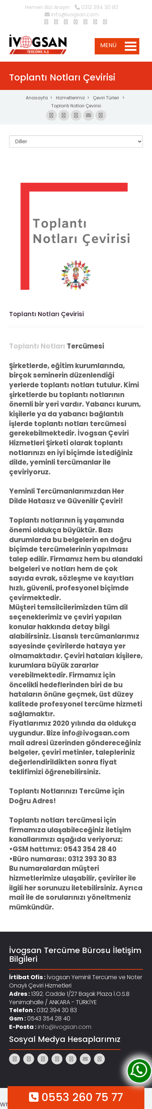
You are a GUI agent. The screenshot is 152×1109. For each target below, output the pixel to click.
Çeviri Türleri (106, 98)
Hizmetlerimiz (70, 98)
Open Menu (130, 46)
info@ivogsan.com (72, 14)
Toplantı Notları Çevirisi (76, 106)
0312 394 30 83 (96, 7)
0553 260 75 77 (76, 1097)
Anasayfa (37, 98)
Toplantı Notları (37, 346)
